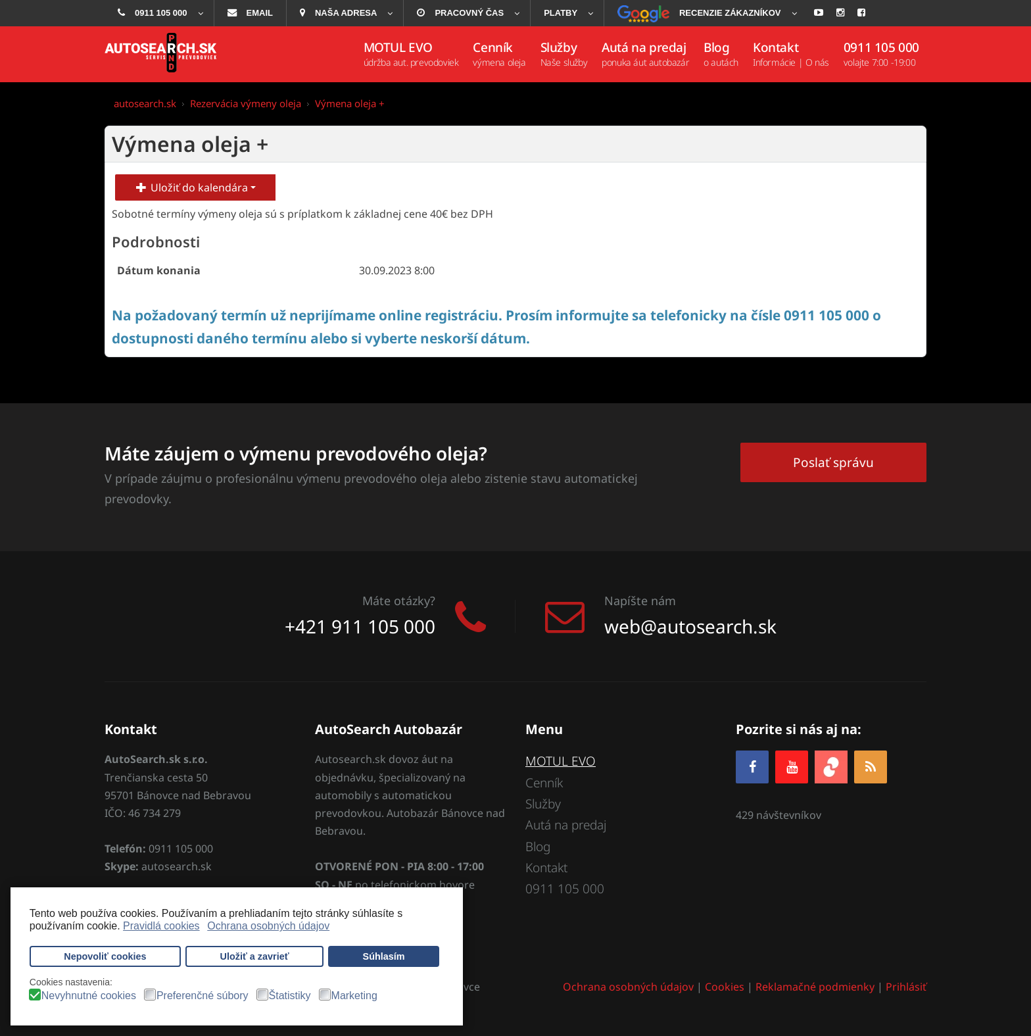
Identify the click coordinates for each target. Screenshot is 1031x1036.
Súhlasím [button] (384, 956)
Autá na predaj (565, 824)
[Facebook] (752, 767)
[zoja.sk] (831, 766)
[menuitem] (159, 13)
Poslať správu (833, 462)
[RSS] (870, 767)
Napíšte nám (640, 600)
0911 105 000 (564, 888)
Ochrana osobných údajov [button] (268, 925)
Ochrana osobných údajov (628, 986)
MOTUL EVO (560, 761)
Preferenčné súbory (202, 996)
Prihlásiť (906, 986)
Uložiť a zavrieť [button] (254, 956)
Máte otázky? (398, 600)
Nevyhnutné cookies (88, 996)
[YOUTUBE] (791, 767)
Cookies (724, 986)
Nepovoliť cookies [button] (105, 956)
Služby (543, 803)
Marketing (354, 996)
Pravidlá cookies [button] (161, 925)
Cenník (544, 782)
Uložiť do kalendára (195, 187)
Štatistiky (290, 996)
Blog (537, 846)
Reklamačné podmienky (815, 986)
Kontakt (546, 867)
